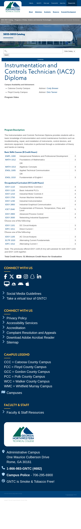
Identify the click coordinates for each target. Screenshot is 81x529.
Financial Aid (54, 3)
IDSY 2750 (10, 197)
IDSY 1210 (10, 194)
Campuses (14, 393)
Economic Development (68, 12)
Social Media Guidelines (24, 293)
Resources (56, 12)
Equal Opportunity (70, 494)
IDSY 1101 (10, 225)
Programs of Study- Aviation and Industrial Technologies (33, 20)
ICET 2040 (10, 209)
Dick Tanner (52, 92)
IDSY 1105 (10, 237)
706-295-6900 (43, 475)
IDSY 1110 (10, 187)
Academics (47, 12)
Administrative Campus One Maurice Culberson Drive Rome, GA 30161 (28, 457)
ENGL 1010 (10, 177)
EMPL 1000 (10, 156)
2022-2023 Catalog (7, 20)
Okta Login (46, 3)
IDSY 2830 (10, 217)
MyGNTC (39, 3)
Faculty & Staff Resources (25, 412)
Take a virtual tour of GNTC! (27, 298)
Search (6, 55)
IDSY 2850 (10, 204)
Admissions (38, 12)
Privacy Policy (17, 318)
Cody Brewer (52, 88)
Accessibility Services (22, 323)
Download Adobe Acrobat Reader (30, 337)
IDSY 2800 (10, 214)
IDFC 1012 (10, 244)
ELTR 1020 (10, 240)
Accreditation (16, 328)
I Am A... (31, 3)
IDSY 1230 (10, 201)
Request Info (71, 3)
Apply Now (62, 3)
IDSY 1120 (10, 190)
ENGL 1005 (10, 170)
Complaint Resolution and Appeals (31, 333)
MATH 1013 (10, 167)
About (31, 12)
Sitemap (12, 342)
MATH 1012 (10, 160)
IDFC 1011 (10, 229)
